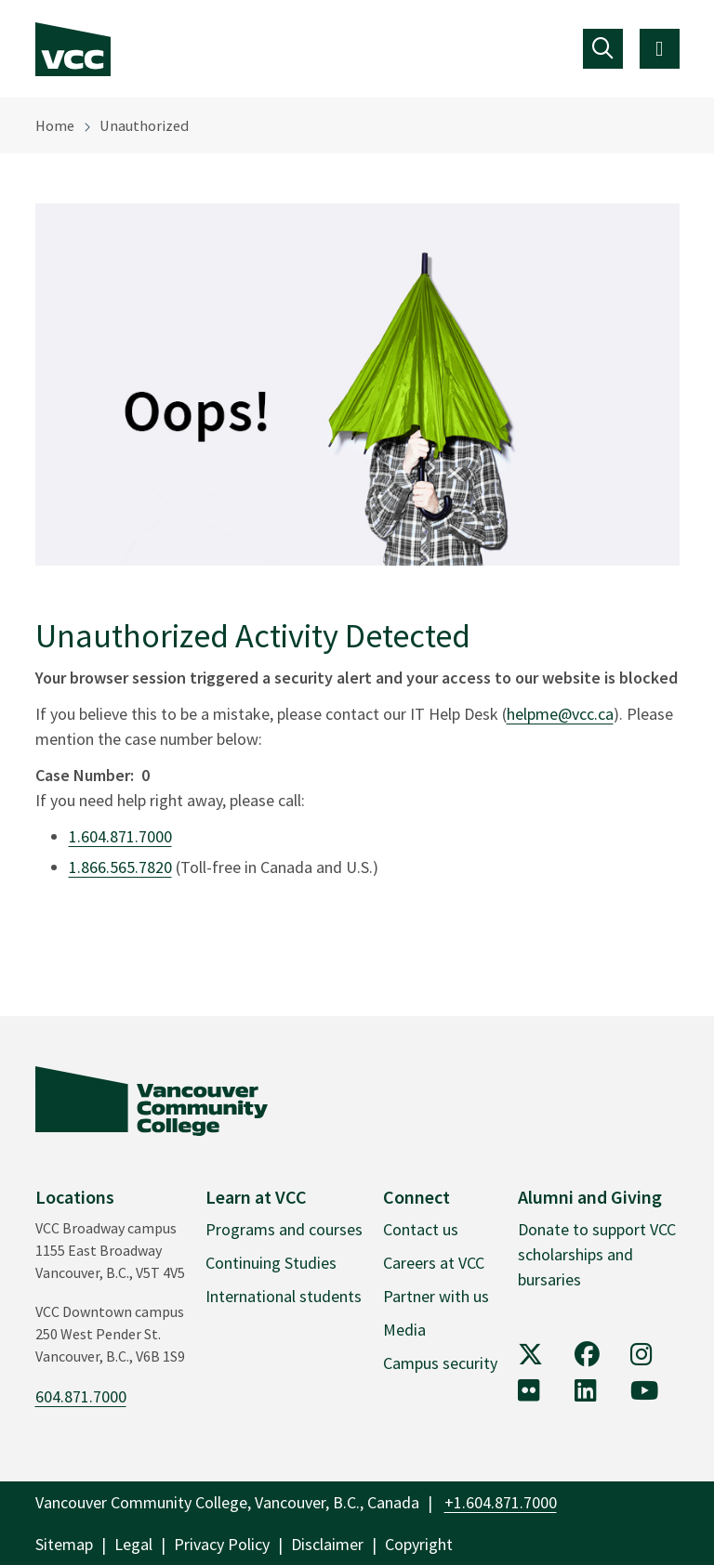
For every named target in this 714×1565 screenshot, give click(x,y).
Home (54, 125)
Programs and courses (284, 1229)
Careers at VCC (433, 1262)
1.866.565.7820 (120, 867)
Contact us (420, 1229)
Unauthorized (144, 125)
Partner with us (436, 1296)
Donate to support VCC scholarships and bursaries (597, 1254)
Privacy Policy (222, 1544)
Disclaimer (327, 1544)
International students (283, 1296)
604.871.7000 (80, 1396)
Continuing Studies (271, 1262)
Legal (133, 1544)
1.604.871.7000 (120, 836)
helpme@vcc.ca (560, 713)
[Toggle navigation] (603, 49)
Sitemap (64, 1544)
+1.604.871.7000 (500, 1502)
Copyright (419, 1544)
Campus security (440, 1363)
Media (404, 1329)
